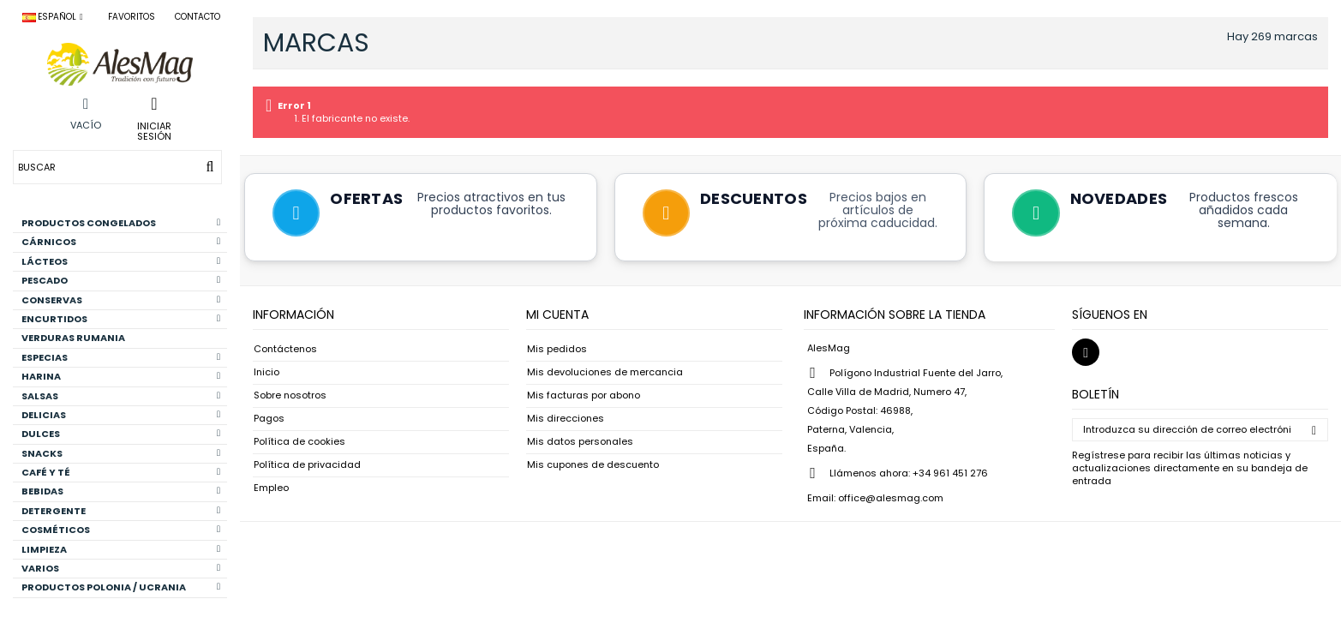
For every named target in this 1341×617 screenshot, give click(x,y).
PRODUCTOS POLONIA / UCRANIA (120, 587)
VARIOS (120, 568)
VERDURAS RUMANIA (73, 337)
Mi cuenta (557, 315)
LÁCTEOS (120, 261)
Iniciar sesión (154, 130)
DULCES (120, 433)
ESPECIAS (120, 357)
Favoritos (131, 16)
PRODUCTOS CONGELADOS (120, 223)
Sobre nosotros (290, 396)
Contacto (197, 16)
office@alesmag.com (890, 499)
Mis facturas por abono (583, 396)
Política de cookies (299, 442)
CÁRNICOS (120, 242)
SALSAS (120, 396)
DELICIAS (120, 415)
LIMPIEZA (120, 549)
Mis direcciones (565, 419)
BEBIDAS (120, 491)
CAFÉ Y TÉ (120, 472)
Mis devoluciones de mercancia (605, 373)
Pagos (269, 419)
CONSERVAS (120, 300)
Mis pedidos (557, 350)
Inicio (266, 373)
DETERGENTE (120, 511)
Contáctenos (285, 350)
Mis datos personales (580, 442)
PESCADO (120, 280)
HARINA (120, 376)
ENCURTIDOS (120, 319)
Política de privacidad (307, 465)
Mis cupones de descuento (593, 465)
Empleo (271, 488)
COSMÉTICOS (120, 529)
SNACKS (120, 453)
